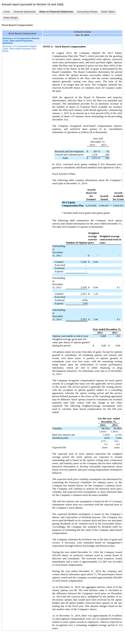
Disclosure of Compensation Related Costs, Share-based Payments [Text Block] (20, 48)
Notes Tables (108, 11)
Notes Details (11, 17)
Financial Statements (25, 11)
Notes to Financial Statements (56, 11)
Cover (7, 11)
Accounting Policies (87, 11)
